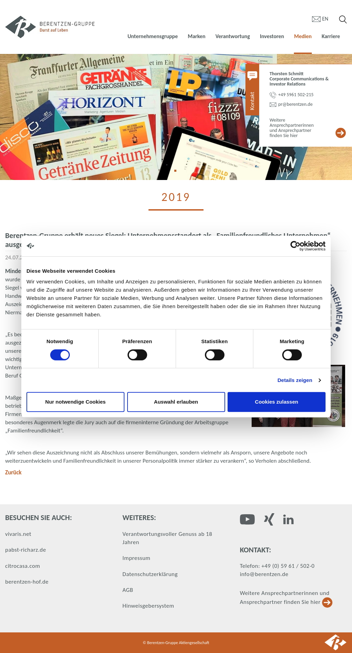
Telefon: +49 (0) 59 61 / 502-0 (277, 566)
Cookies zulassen (276, 402)
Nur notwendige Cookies (75, 402)
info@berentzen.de (264, 574)
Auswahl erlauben (176, 402)
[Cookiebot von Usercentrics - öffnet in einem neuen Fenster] (295, 246)
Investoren (272, 36)
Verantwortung (233, 36)
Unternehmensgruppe (153, 36)
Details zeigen (294, 380)
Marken (196, 36)
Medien (302, 36)
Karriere (331, 36)
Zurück (13, 472)
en (325, 18)
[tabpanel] (176, 117)
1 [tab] (177, 173)
